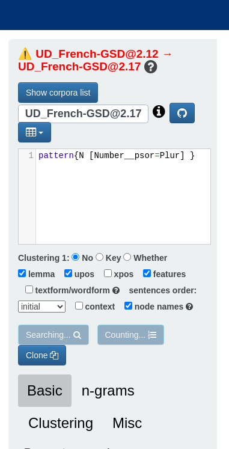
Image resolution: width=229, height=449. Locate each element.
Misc (127, 423)
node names (155, 306)
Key (108, 258)
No (82, 258)
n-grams (108, 390)
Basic (45, 390)
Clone (42, 355)
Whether (145, 258)
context (91, 306)
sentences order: (159, 290)
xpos (115, 274)
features (161, 274)
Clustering (60, 423)
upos (75, 274)
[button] (34, 132)
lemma (36, 274)
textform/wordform (69, 290)
